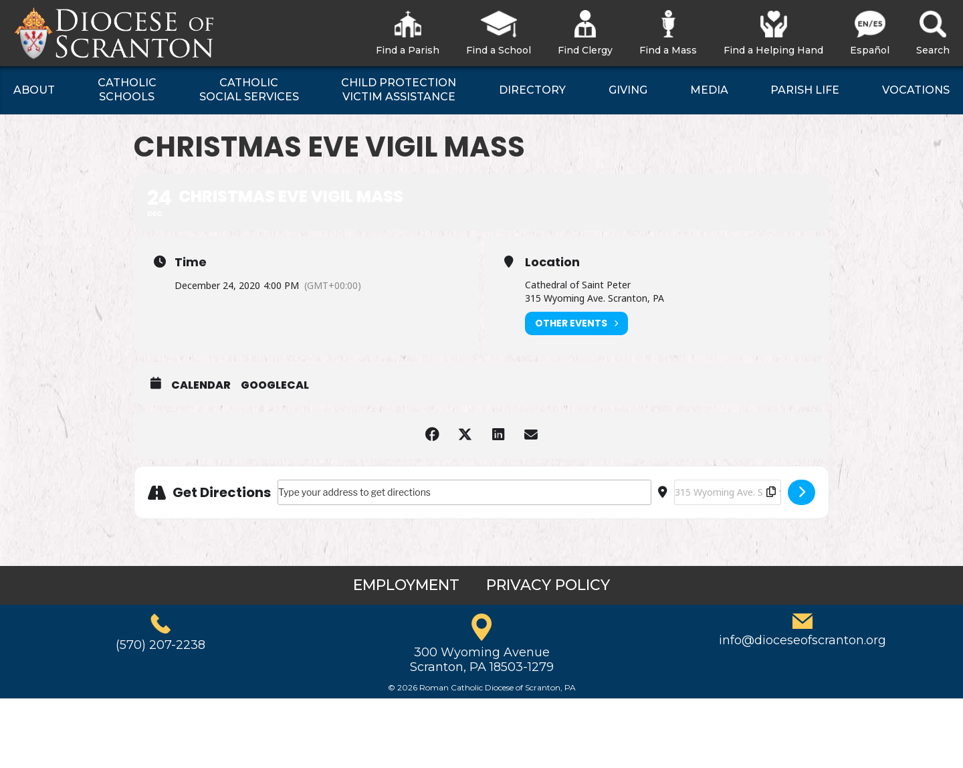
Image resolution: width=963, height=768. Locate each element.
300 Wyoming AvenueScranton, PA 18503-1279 (482, 659)
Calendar (201, 385)
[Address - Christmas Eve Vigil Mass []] (464, 492)
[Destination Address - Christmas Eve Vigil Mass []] (727, 492)
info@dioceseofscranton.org (802, 640)
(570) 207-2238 (160, 645)
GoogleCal (275, 385)
